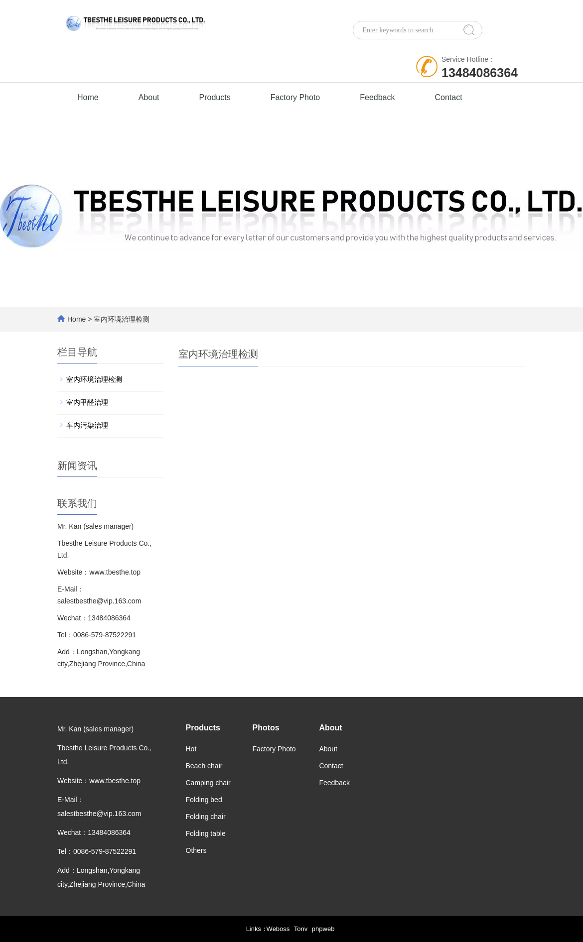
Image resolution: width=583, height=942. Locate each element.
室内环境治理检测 (94, 379)
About (149, 97)
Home (88, 97)
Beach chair (204, 766)
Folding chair (206, 817)
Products (215, 97)
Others (196, 850)
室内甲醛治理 (87, 402)
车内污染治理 (87, 425)
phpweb (323, 929)
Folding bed (204, 800)
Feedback (377, 97)
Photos (265, 727)
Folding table (206, 833)
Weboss (278, 929)
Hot (191, 749)
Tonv (300, 929)
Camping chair (208, 783)
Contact (448, 97)
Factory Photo (295, 97)
